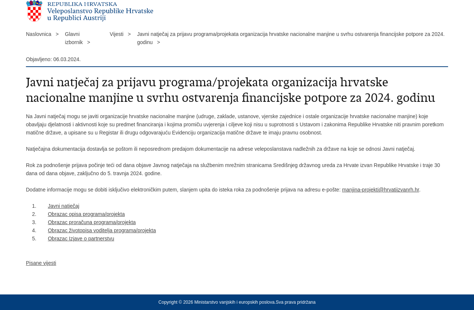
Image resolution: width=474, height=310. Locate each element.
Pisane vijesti (41, 263)
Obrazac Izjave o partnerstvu (81, 238)
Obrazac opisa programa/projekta (86, 214)
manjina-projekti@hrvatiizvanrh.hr (380, 190)
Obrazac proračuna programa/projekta (92, 222)
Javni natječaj (63, 206)
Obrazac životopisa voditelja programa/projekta (102, 230)
